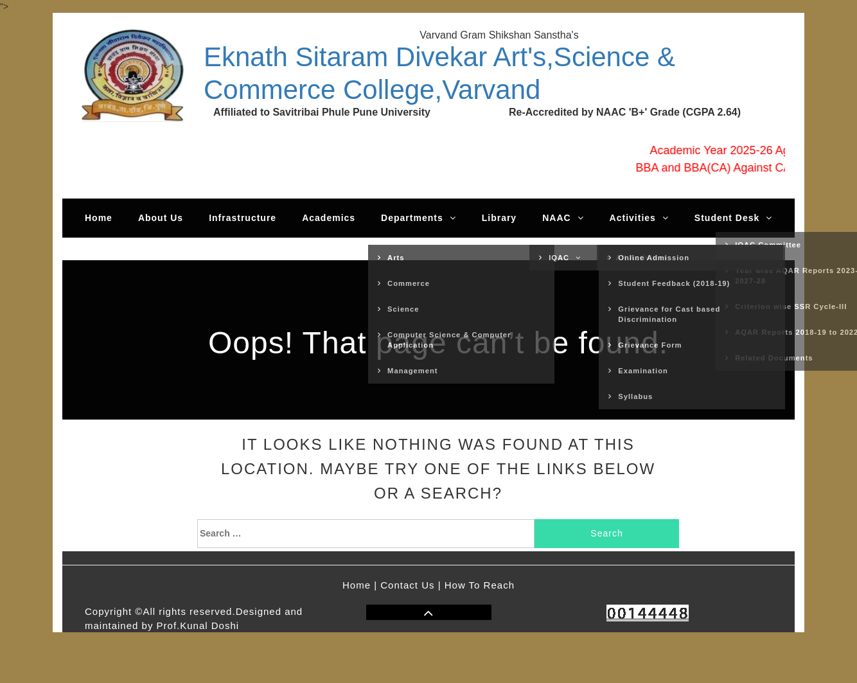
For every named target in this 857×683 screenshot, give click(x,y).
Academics (328, 218)
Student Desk (733, 218)
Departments (418, 218)
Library (499, 218)
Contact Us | (410, 585)
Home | (359, 585)
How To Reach (480, 585)
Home (98, 218)
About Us (160, 218)
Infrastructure (242, 218)
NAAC (562, 218)
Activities (639, 218)
